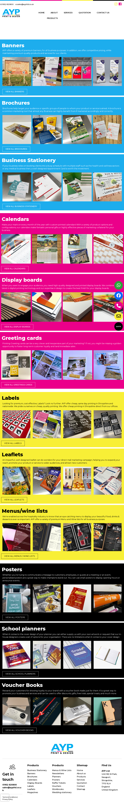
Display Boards (34, 783)
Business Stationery (37, 770)
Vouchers (56, 786)
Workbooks (58, 789)
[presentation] (4, 797)
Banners (31, 773)
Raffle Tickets (59, 783)
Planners (56, 777)
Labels (30, 786)
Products (81, 777)
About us (81, 773)
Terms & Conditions (9, 797)
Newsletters (58, 773)
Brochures (32, 777)
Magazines (32, 792)
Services (81, 780)
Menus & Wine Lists (61, 770)
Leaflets (31, 789)
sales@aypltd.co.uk (25, 4)
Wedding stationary (62, 792)
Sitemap (81, 789)
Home (80, 770)
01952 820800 (7, 4)
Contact (81, 786)
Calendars (32, 780)
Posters (56, 780)
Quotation (82, 783)
